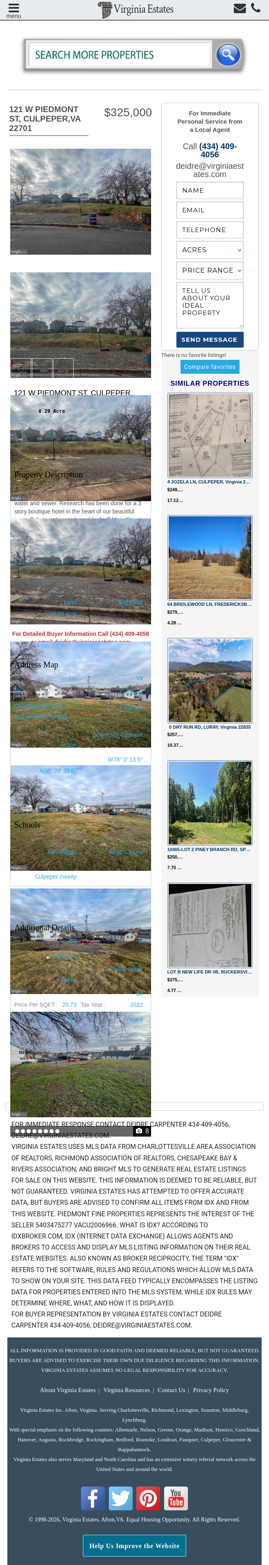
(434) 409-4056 (218, 150)
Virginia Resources (126, 1390)
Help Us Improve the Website (134, 1545)
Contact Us (171, 1390)
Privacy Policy (211, 1390)
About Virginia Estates (68, 1390)
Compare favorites (210, 367)
